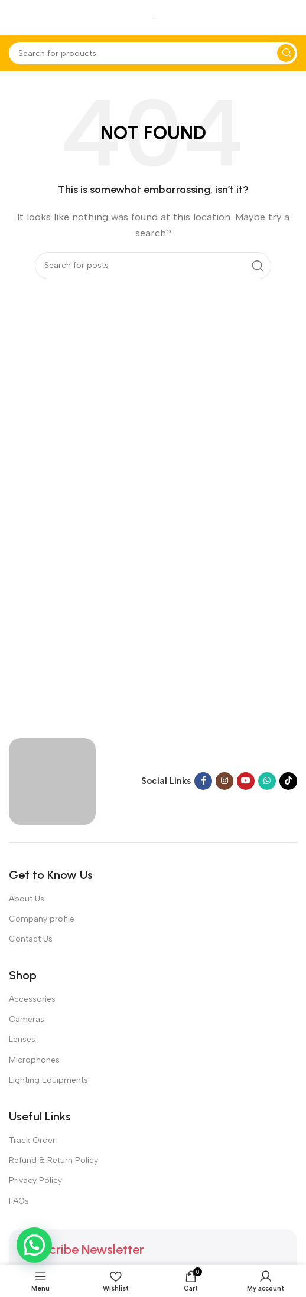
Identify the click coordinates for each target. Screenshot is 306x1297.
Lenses (22, 1039)
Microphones (34, 1060)
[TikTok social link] (288, 781)
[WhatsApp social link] (267, 781)
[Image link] (52, 780)
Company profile (41, 919)
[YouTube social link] (246, 781)
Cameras (26, 1019)
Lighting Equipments (48, 1080)
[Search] (153, 53)
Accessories (32, 999)
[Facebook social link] (203, 781)
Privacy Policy (35, 1180)
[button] (34, 1245)
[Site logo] (153, 17)
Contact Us (31, 939)
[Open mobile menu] (15, 18)
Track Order (32, 1140)
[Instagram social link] (224, 781)
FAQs (19, 1201)
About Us (26, 899)
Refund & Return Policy (53, 1160)
